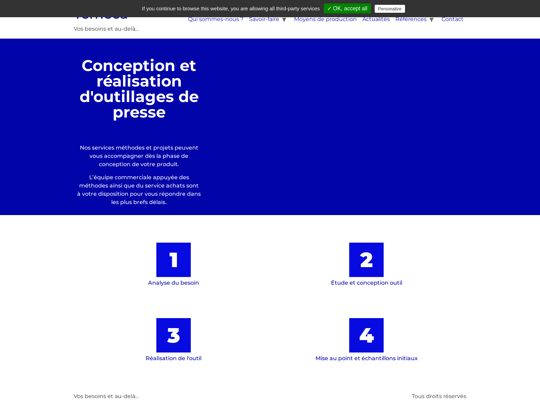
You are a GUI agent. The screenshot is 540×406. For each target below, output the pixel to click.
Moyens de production (325, 19)
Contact (453, 19)
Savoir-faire (264, 19)
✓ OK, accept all (347, 8)
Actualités (376, 19)
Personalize (390, 8)
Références (411, 19)
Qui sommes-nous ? (215, 19)
